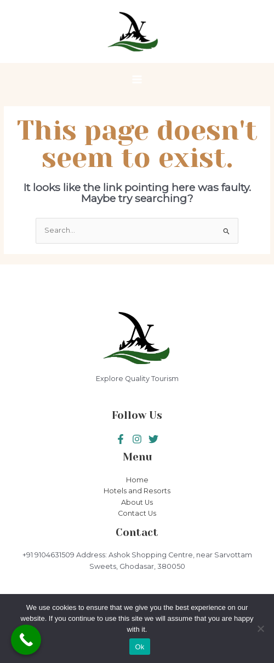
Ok (139, 647)
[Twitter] (137, 439)
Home (137, 480)
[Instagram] (153, 439)
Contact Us (137, 513)
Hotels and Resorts (137, 491)
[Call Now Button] (26, 640)
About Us (137, 502)
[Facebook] (120, 439)
